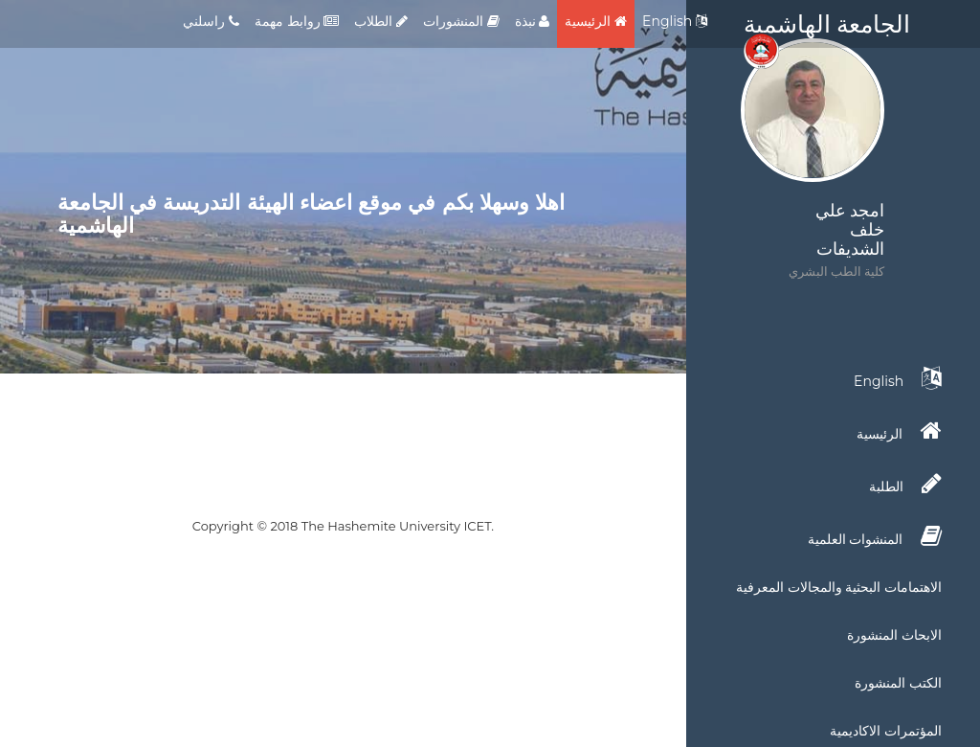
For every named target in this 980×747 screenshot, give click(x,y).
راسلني (211, 21)
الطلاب (381, 21)
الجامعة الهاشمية (827, 29)
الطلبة (905, 483)
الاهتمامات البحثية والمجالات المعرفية (839, 587)
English (674, 21)
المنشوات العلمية (875, 536)
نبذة (532, 21)
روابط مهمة (297, 21)
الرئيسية (596, 21)
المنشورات (461, 21)
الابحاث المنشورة (894, 635)
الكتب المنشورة (898, 682)
